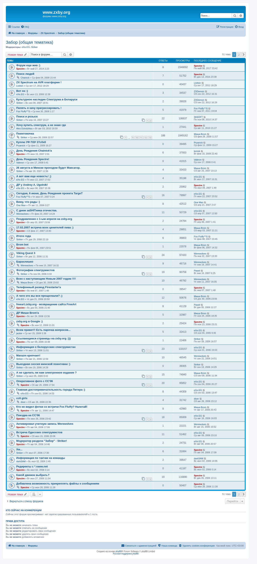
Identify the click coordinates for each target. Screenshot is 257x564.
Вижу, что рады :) (28, 201)
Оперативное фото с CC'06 (34, 381)
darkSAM (21, 461)
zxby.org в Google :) (29, 321)
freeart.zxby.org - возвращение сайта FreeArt (46, 304)
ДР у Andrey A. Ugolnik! (32, 184)
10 (137, 137)
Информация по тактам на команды (40, 457)
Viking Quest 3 (25, 253)
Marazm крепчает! (28, 355)
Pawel (197, 270)
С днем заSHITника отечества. (36, 210)
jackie (19, 333)
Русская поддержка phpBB (125, 554)
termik (197, 151)
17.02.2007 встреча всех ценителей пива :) (45, 227)
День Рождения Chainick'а (34, 150)
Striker (34, 47)
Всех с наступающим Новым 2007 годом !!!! (46, 278)
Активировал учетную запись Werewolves (44, 423)
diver (23, 402)
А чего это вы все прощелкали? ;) (39, 295)
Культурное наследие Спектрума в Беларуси (46, 99)
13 (150, 137)
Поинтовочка (25, 133)
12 (146, 137)
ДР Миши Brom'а (27, 312)
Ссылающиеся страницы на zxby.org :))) (43, 338)
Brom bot (22, 244)
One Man (21, 205)
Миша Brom (200, 134)
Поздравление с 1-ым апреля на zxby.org (44, 218)
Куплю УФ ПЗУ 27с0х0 (31, 142)
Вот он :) (22, 90)
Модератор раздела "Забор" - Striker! (41, 440)
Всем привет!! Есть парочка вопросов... (43, 329)
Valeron (20, 162)
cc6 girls (21, 398)
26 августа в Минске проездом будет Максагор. (48, 167)
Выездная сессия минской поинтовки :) (43, 364)
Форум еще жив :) (28, 65)
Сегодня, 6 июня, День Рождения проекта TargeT (49, 193)
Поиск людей (25, 73)
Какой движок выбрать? (32, 475)
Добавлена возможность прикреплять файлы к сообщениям (57, 483)
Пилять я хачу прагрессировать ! (38, 108)
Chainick (25, 77)
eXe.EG (26, 47)
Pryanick (20, 145)
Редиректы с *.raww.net (32, 466)
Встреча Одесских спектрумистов (39, 432)
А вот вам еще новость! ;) (33, 176)
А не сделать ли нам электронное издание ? (46, 372)
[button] (244, 54)
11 (141, 137)
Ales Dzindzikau (24, 128)
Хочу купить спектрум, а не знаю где (41, 125)
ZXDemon (199, 91)
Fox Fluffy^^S (23, 111)
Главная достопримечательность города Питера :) (50, 389)
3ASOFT (198, 117)
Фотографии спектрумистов (35, 270)
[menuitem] (25, 26)
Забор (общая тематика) (29, 42)
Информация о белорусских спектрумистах (46, 347)
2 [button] (239, 54)
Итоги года (23, 236)
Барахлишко (24, 261)
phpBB (119, 551)
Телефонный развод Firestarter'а (38, 287)
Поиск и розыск (27, 116)
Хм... (19, 449)
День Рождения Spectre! (32, 159)
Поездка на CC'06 (28, 415)
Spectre (20, 68)
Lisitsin (19, 86)
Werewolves (22, 214)
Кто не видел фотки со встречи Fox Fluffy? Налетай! (51, 406)
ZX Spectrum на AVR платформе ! (38, 82)
